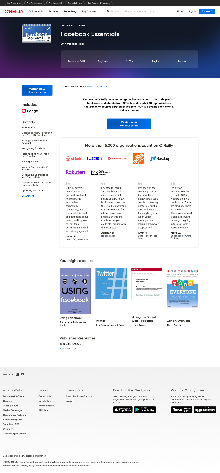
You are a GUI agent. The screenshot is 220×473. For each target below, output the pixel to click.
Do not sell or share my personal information (24, 456)
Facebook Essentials (96, 86)
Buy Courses (89, 11)
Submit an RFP (11, 424)
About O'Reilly (12, 390)
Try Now (207, 11)
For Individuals (75, 3)
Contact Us (44, 396)
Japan (69, 401)
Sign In (192, 11)
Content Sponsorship (14, 433)
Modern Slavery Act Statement (75, 465)
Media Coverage (12, 410)
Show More (28, 196)
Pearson (182, 61)
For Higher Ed (55, 3)
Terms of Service (11, 465)
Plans (180, 11)
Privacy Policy (46, 405)
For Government (35, 3)
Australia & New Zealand (79, 396)
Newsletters (44, 401)
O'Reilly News (10, 405)
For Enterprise (14, 3)
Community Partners (14, 415)
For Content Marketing (99, 3)
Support (44, 390)
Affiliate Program (12, 419)
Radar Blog (70, 11)
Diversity (8, 428)
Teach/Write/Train (13, 396)
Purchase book (68, 348)
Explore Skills (35, 11)
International (74, 390)
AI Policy (43, 410)
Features (53, 11)
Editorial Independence (47, 465)
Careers (7, 401)
